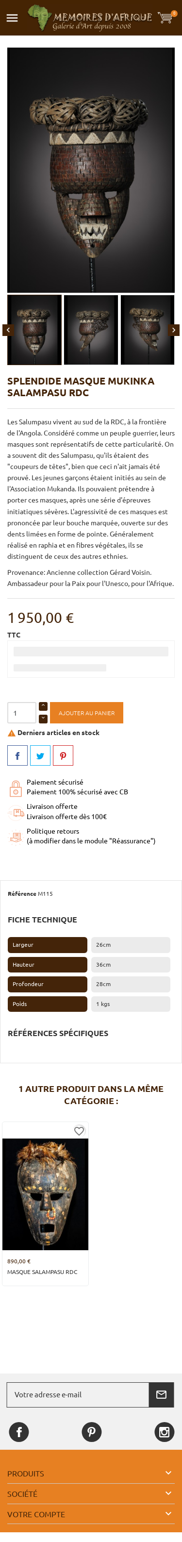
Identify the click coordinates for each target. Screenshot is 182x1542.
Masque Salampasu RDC (42, 1272)
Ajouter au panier (87, 713)
